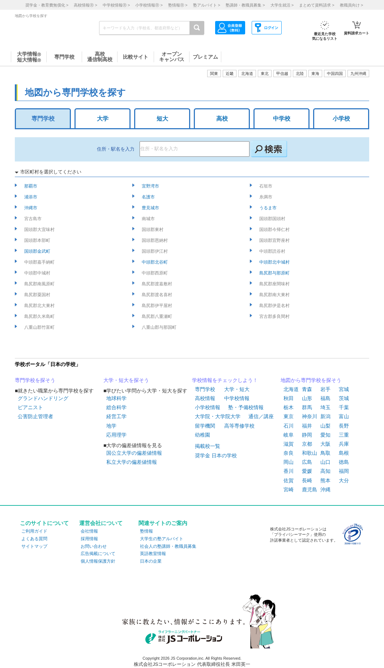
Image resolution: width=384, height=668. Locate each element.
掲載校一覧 (207, 446)
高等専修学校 (239, 426)
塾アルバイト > (206, 5)
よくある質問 (34, 538)
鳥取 (325, 453)
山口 (325, 462)
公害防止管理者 (35, 416)
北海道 (247, 73)
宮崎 (288, 489)
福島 (325, 398)
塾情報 (146, 531)
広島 (307, 462)
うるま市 (268, 207)
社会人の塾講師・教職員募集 (168, 546)
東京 (288, 416)
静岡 (307, 435)
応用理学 (116, 435)
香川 (288, 471)
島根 (344, 453)
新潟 (325, 416)
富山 (344, 416)
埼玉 (325, 407)
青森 (307, 389)
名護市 (149, 196)
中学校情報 (236, 398)
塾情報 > (177, 5)
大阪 (325, 444)
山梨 (325, 426)
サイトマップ (34, 546)
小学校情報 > (148, 5)
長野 (344, 426)
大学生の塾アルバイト (161, 538)
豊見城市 (151, 207)
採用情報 (89, 538)
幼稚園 (202, 435)
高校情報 (205, 398)
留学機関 (205, 426)
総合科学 (116, 407)
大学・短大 (236, 389)
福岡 (344, 471)
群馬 (307, 407)
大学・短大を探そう (126, 380)
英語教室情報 (153, 553)
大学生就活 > (282, 5)
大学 (102, 118)
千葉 (344, 407)
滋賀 (288, 444)
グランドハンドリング (43, 398)
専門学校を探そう (35, 380)
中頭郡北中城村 (275, 262)
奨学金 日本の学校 (216, 455)
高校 (222, 118)
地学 (111, 426)
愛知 (325, 435)
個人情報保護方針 (98, 561)
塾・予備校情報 (246, 407)
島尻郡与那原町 (275, 273)
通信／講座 (261, 416)
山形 (307, 398)
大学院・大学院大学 (217, 416)
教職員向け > (351, 5)
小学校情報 (207, 407)
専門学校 (43, 118)
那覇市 (31, 186)
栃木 (288, 407)
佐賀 (288, 480)
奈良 (288, 453)
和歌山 (309, 453)
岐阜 (288, 435)
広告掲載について (98, 553)
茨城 (344, 398)
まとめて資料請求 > (316, 5)
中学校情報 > (116, 5)
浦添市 (31, 196)
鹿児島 (309, 489)
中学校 (281, 118)
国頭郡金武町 (37, 251)
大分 (344, 480)
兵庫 (344, 444)
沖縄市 (31, 207)
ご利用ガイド (34, 531)
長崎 (307, 480)
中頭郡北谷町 (155, 262)
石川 (288, 426)
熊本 (325, 480)
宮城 (344, 389)
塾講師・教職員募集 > (245, 5)
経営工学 (116, 416)
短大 (162, 118)
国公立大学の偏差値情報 (134, 453)
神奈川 (309, 416)
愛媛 (307, 471)
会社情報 (89, 531)
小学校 (341, 118)
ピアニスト (30, 407)
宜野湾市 (151, 186)
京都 (307, 444)
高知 (325, 471)
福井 (307, 426)
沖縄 (325, 489)
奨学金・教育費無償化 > (46, 5)
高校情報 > (85, 5)
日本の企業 (151, 561)
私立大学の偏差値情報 (131, 462)
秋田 (288, 398)
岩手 (325, 389)
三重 (344, 435)
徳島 (344, 462)
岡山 (288, 462)
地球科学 (116, 398)
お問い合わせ (94, 546)
